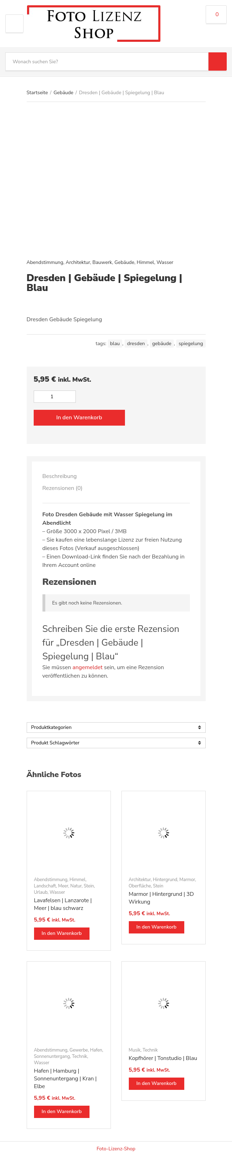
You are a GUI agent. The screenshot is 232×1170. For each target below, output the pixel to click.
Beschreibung (59, 476)
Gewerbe (78, 1050)
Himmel (145, 262)
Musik (135, 1050)
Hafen (96, 1050)
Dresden (136, 343)
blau (115, 343)
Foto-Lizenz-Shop (116, 1148)
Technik (79, 1056)
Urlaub (41, 892)
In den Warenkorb (79, 417)
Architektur (78, 262)
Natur (75, 886)
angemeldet (87, 667)
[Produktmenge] (55, 396)
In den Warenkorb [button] (62, 933)
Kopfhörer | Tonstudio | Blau (163, 1058)
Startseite (37, 92)
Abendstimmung (45, 262)
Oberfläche (140, 886)
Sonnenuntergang (52, 1056)
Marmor (187, 880)
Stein (89, 886)
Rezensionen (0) (62, 488)
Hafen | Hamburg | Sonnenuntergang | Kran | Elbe (65, 1078)
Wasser (165, 262)
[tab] (116, 476)
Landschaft (45, 886)
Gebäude (63, 92)
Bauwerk (102, 262)
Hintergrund (165, 880)
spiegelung (191, 343)
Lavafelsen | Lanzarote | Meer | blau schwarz (63, 904)
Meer (63, 886)
